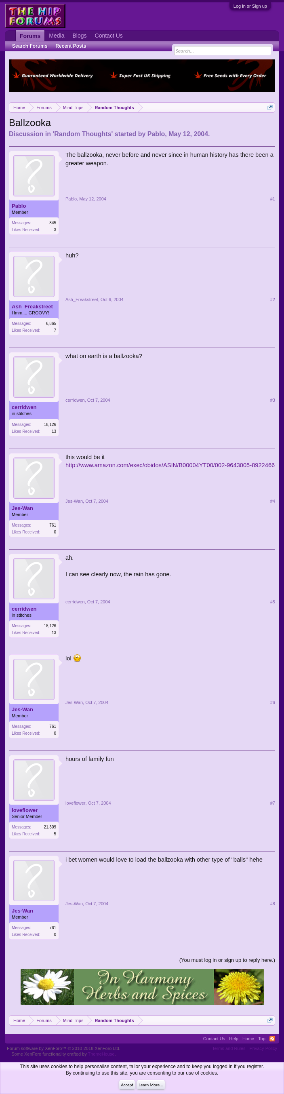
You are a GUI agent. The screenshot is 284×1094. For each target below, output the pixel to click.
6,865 (51, 323)
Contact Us (109, 35)
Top (261, 1038)
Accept (127, 1085)
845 (52, 223)
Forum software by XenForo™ (63, 1048)
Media (56, 35)
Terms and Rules (229, 1048)
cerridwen (24, 407)
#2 (272, 299)
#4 (272, 501)
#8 (272, 903)
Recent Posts (70, 46)
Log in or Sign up (250, 6)
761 (52, 525)
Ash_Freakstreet (32, 307)
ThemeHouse (101, 1054)
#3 (272, 400)
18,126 (50, 424)
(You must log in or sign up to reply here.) (227, 960)
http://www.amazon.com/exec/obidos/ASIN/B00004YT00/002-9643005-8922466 (170, 465)
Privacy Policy (263, 1048)
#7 (272, 803)
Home (248, 1038)
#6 (272, 702)
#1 (272, 198)
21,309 (50, 827)
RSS (272, 1038)
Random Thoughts (82, 134)
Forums (30, 36)
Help (233, 1038)
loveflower (25, 810)
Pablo (156, 134)
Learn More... (151, 1085)
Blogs (80, 35)
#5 (272, 601)
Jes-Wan (22, 508)
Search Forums (29, 46)
